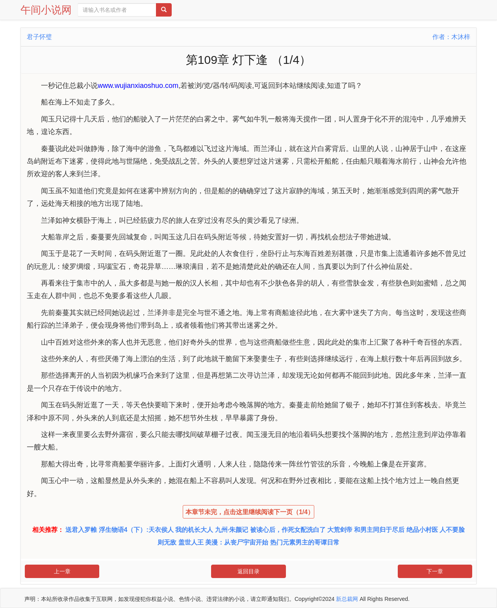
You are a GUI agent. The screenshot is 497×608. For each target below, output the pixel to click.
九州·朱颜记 (231, 529)
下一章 (435, 571)
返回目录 (248, 571)
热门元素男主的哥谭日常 (304, 542)
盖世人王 (191, 542)
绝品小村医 (422, 529)
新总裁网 (347, 599)
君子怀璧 (39, 37)
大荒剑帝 (339, 529)
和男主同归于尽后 (379, 529)
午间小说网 (46, 10)
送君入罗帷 (81, 529)
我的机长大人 (194, 529)
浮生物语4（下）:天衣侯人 (136, 529)
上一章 (62, 571)
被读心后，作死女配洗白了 (288, 529)
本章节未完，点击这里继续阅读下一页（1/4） (249, 512)
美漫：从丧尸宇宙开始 (236, 542)
